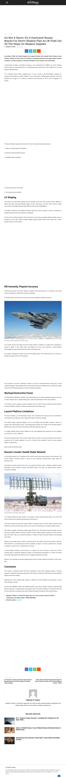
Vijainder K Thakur (10, 46)
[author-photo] (33, 697)
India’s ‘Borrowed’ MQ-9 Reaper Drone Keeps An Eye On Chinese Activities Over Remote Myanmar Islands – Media (48, 681)
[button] (6, 2)
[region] (33, 18)
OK (59, 775)
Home (5, 34)
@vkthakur (19, 600)
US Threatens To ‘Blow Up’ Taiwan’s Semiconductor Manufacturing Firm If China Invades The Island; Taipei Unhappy (18, 681)
